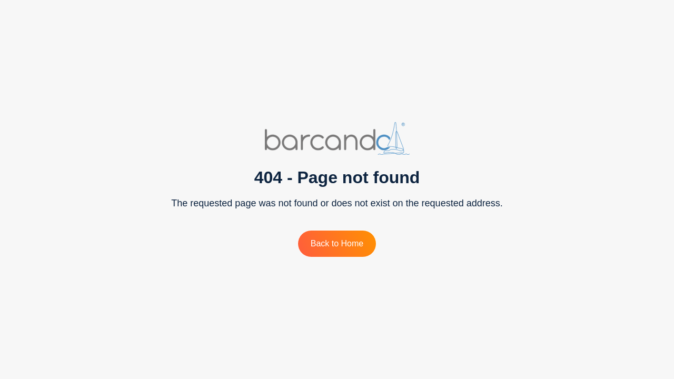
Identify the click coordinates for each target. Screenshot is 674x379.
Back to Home (337, 243)
